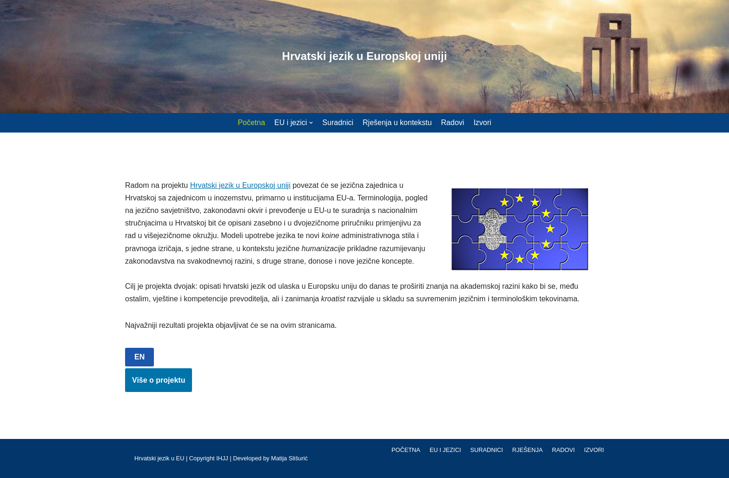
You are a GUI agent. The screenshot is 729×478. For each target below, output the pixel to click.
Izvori (482, 122)
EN (139, 357)
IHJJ (222, 458)
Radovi (452, 122)
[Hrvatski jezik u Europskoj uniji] (364, 56)
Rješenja (527, 449)
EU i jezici (445, 449)
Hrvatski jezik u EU (159, 458)
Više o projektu (158, 380)
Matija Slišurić (289, 458)
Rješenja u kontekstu (397, 122)
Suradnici (337, 122)
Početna (251, 122)
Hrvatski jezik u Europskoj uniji (240, 185)
